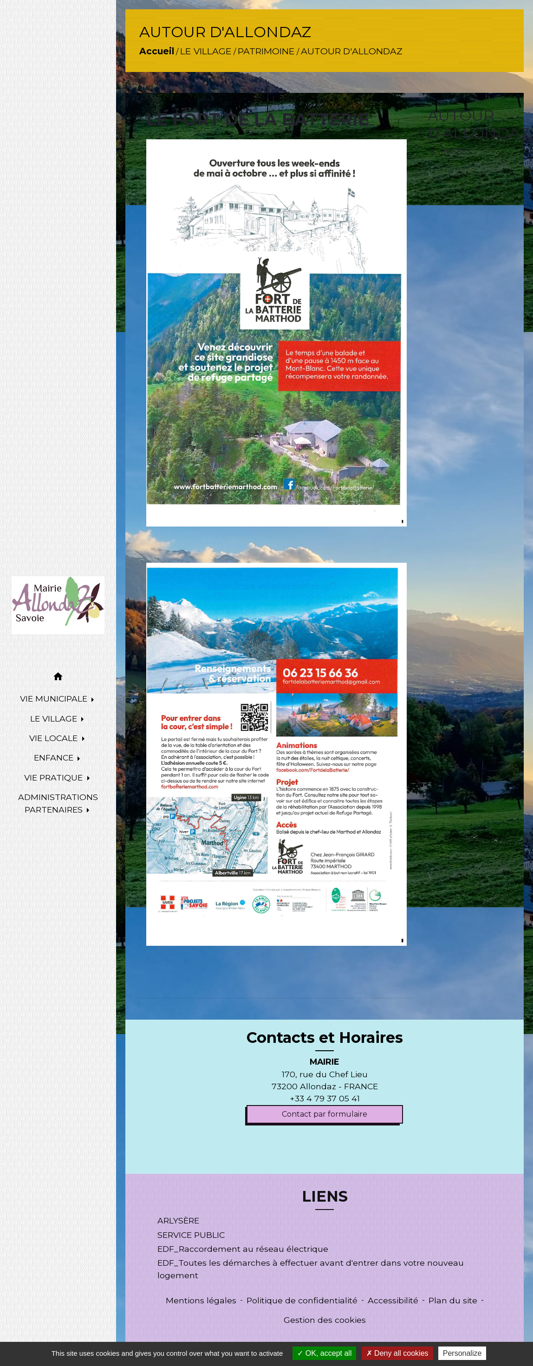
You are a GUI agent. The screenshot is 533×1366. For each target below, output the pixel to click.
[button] (58, 678)
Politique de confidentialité (302, 1300)
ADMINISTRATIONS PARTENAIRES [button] (58, 803)
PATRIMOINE (266, 51)
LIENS (325, 1196)
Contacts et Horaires (325, 1038)
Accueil (156, 51)
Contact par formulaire (324, 1114)
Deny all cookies (397, 1353)
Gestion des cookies (325, 1320)
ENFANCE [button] (55, 757)
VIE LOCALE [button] (54, 738)
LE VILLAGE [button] (54, 718)
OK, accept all (324, 1353)
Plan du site (453, 1300)
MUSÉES (449, 152)
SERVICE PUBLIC (191, 1235)
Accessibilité (393, 1300)
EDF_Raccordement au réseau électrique (242, 1249)
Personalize (462, 1353)
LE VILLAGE (206, 51)
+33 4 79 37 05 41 (325, 1098)
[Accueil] (58, 605)
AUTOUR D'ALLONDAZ (352, 51)
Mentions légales (201, 1300)
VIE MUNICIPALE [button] (55, 698)
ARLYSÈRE (178, 1220)
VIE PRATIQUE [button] (54, 777)
